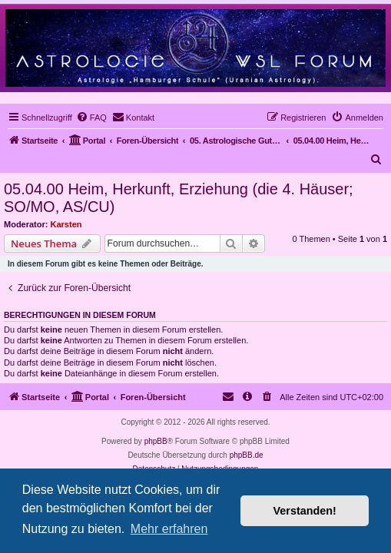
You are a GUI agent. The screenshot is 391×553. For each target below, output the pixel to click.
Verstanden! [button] (304, 511)
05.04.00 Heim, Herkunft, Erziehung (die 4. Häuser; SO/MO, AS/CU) (178, 197)
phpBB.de (246, 455)
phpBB (155, 441)
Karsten (66, 224)
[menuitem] (91, 117)
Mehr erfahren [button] (169, 528)
